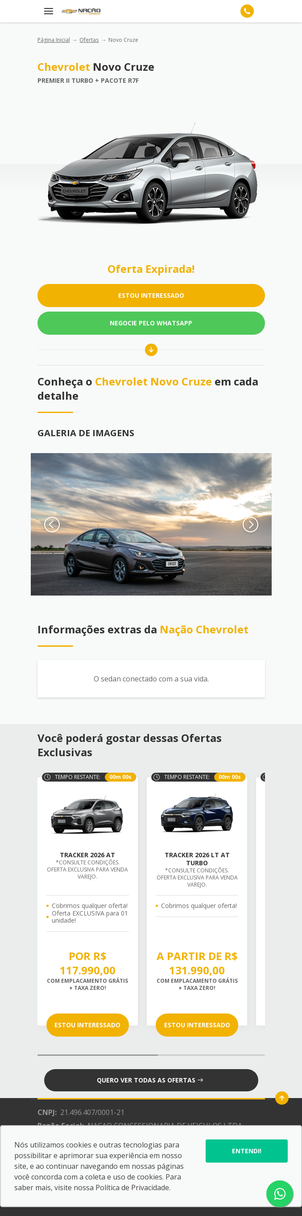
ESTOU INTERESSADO (151, 295)
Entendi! (246, 1151)
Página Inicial (53, 40)
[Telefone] (247, 11)
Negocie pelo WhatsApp (151, 323)
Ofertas (89, 40)
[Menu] (48, 11)
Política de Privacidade (132, 1187)
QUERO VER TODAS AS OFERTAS (150, 1080)
